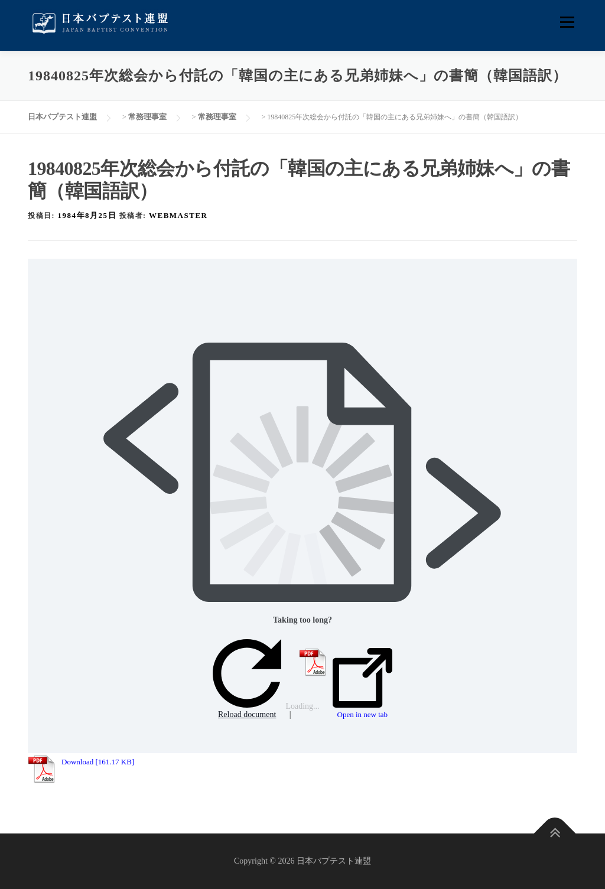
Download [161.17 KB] (97, 761)
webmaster (178, 215)
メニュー (567, 22)
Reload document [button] (247, 679)
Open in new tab (362, 683)
